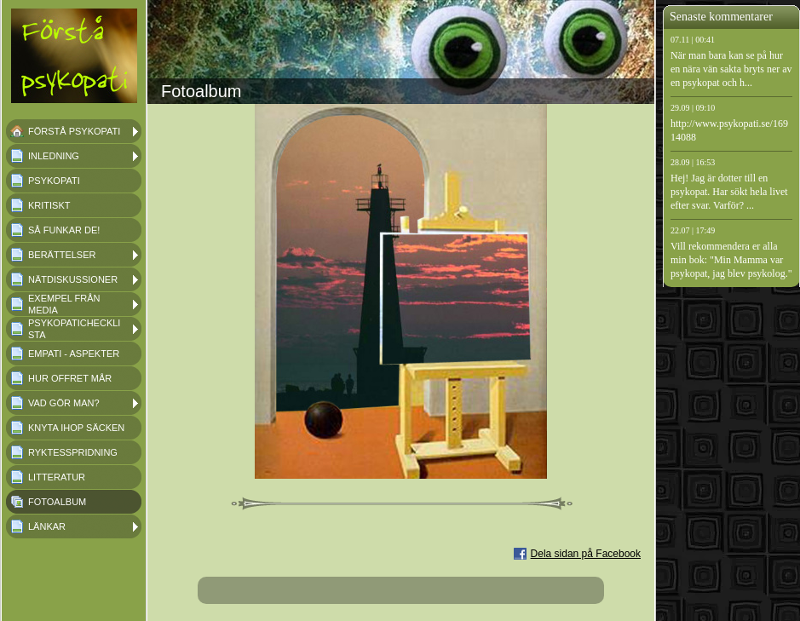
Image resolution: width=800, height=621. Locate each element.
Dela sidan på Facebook (586, 554)
